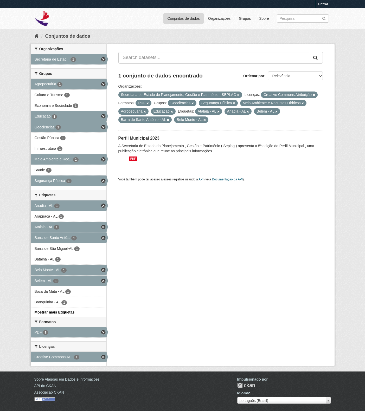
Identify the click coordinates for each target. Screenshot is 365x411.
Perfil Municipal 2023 (138, 138)
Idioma (243, 393)
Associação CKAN (49, 392)
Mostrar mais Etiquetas (55, 312)
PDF (133, 158)
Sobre (264, 18)
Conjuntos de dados (183, 18)
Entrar (323, 4)
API (200, 179)
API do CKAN (45, 386)
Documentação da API (227, 179)
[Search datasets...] (213, 58)
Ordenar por (253, 76)
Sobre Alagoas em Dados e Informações (67, 379)
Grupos (245, 18)
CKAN (246, 385)
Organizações (219, 18)
